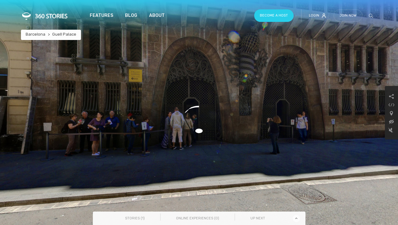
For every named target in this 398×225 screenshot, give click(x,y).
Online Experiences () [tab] (197, 218)
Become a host (274, 15)
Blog (131, 15)
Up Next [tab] (257, 218)
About (157, 15)
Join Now (348, 15)
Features (101, 15)
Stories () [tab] (135, 218)
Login (317, 15)
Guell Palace (64, 34)
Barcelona (35, 34)
